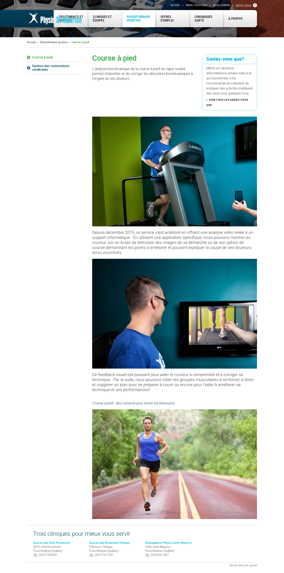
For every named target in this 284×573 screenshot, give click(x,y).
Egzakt (253, 565)
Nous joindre (221, 5)
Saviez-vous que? (196, 5)
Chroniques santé (200, 18)
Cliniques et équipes (100, 18)
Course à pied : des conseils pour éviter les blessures (133, 403)
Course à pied (40, 57)
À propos (232, 18)
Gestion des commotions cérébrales (48, 67)
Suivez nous (246, 5)
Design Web (236, 565)
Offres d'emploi (164, 18)
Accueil (175, 5)
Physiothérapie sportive (136, 18)
